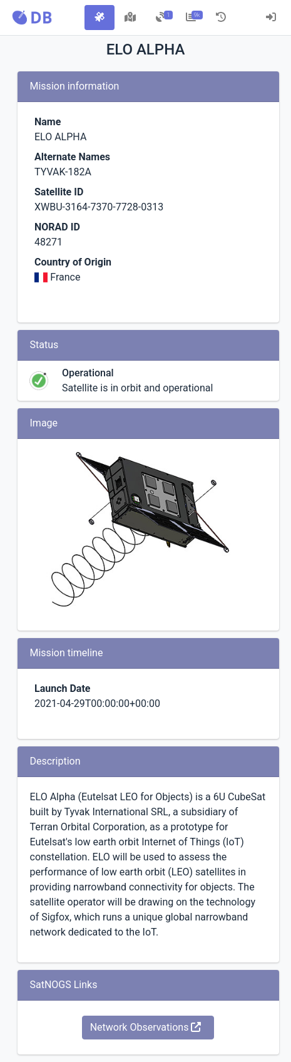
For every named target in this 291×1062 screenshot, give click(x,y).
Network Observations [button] (146, 1027)
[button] (32, 17)
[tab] (99, 17)
